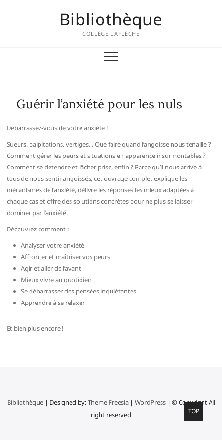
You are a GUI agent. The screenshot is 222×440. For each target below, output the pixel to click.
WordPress (150, 402)
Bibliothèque (111, 19)
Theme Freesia (108, 402)
